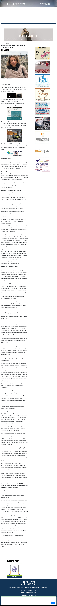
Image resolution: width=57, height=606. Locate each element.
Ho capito (52, 603)
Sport (31, 25)
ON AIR (52, 25)
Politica (15, 25)
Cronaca (11, 25)
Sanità (19, 25)
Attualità (22, 25)
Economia (27, 25)
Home (3, 25)
